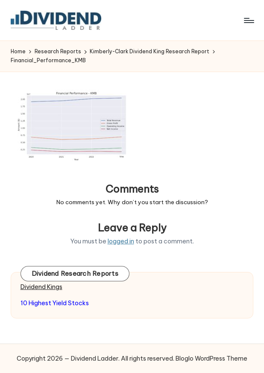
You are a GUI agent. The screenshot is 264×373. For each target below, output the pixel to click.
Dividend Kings (41, 287)
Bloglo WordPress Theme (211, 358)
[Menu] (248, 20)
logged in (121, 241)
